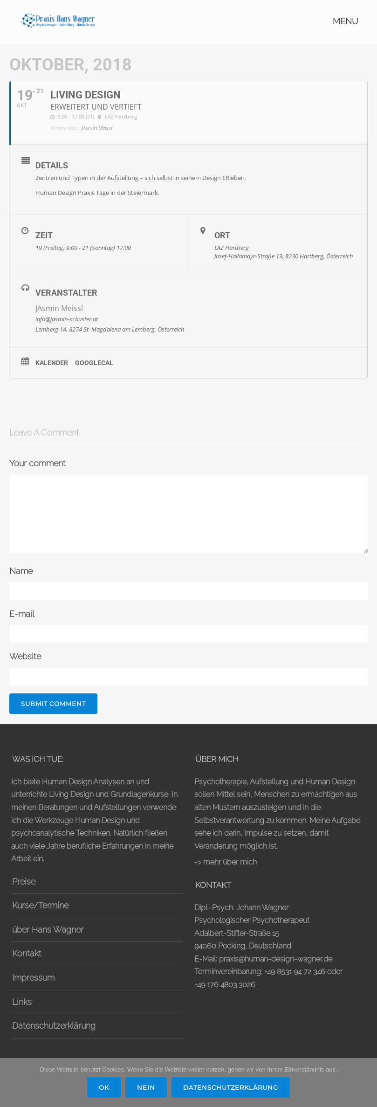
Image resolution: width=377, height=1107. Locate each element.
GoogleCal (94, 363)
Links (22, 1002)
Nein (146, 1087)
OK (104, 1087)
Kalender (51, 363)
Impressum (33, 977)
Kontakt (26, 953)
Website (25, 656)
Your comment (37, 463)
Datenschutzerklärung (54, 1026)
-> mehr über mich (225, 862)
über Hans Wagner (47, 929)
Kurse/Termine (40, 905)
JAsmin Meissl (59, 308)
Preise (23, 881)
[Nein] (365, 1082)
